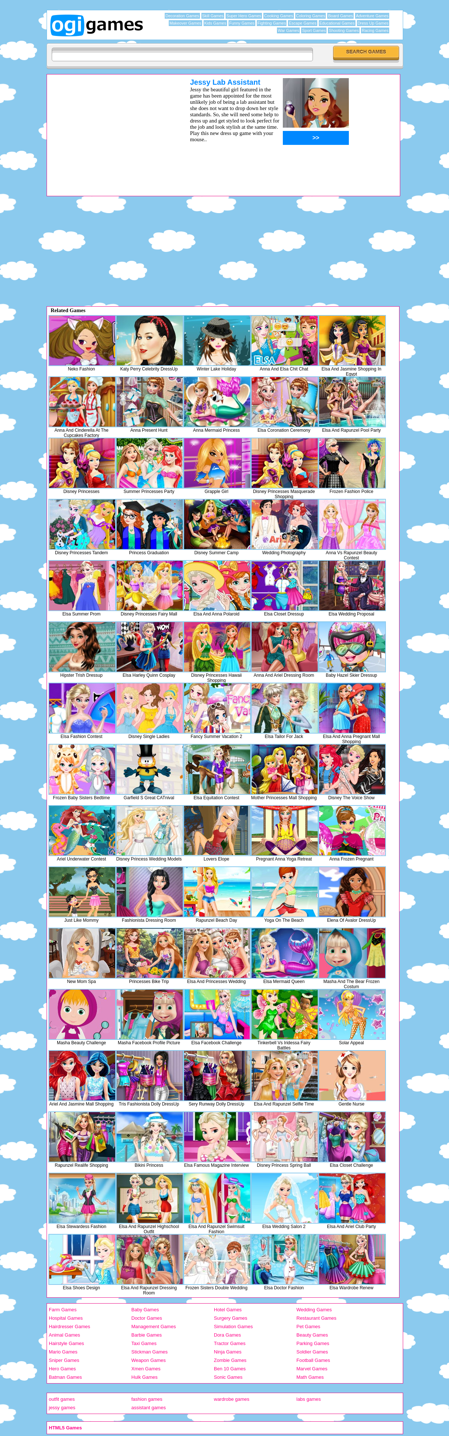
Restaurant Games (316, 1318)
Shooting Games (344, 30)
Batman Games (65, 1377)
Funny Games (242, 23)
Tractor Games (229, 1343)
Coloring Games (310, 16)
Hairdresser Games (69, 1326)
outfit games (62, 1399)
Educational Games (337, 23)
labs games (308, 1399)
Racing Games (375, 30)
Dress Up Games (373, 23)
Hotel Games (228, 1309)
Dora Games (227, 1335)
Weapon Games (148, 1360)
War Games (288, 30)
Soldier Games (312, 1352)
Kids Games (215, 23)
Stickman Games (149, 1352)
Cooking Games (278, 16)
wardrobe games (231, 1399)
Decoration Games (182, 16)
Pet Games (308, 1326)
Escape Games (302, 23)
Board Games (340, 16)
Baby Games (145, 1309)
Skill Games (213, 16)
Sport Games (314, 30)
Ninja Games (227, 1352)
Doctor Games (146, 1318)
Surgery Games (230, 1318)
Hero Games (62, 1368)
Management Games (153, 1326)
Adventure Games (372, 16)
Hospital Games (66, 1318)
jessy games (62, 1407)
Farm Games (63, 1309)
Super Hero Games (243, 16)
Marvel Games (312, 1368)
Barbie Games (146, 1335)
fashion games (147, 1399)
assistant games (148, 1407)
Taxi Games (144, 1343)
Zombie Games (230, 1360)
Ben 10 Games (230, 1368)
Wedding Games (314, 1309)
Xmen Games (145, 1368)
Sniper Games (64, 1360)
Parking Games (312, 1343)
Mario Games (63, 1352)
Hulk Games (144, 1377)
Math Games (310, 1377)
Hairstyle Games (66, 1343)
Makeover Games (185, 23)
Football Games (313, 1360)
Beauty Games (312, 1335)
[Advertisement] (109, 129)
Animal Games (64, 1335)
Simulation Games (233, 1326)
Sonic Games (228, 1377)
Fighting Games (272, 23)
